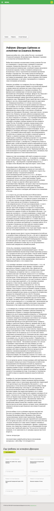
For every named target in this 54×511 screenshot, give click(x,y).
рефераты (13, 36)
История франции (23, 36)
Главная (6, 36)
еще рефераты (9, 452)
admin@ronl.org (33, 505)
